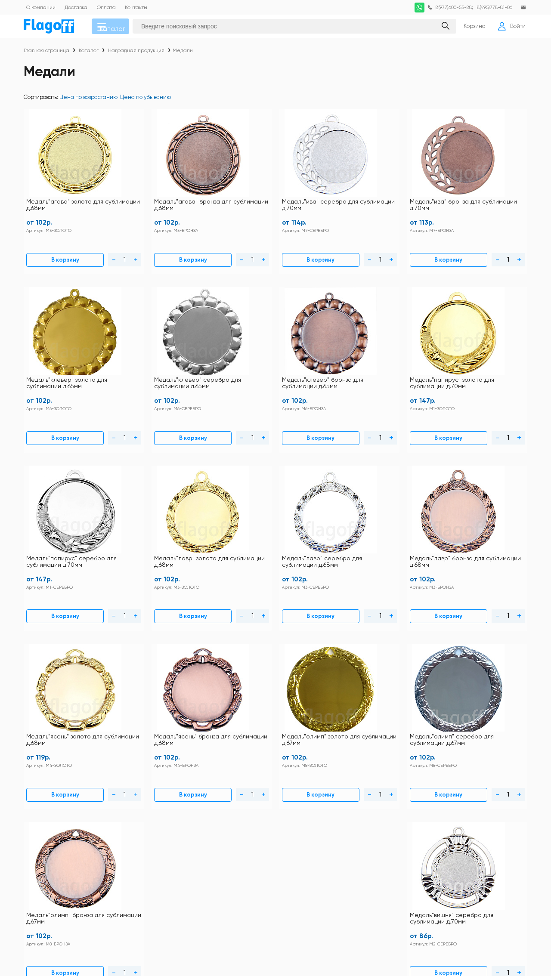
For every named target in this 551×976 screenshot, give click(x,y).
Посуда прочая (433, 821)
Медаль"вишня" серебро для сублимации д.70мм (484, 514)
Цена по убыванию (145, 101)
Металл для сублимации (332, 832)
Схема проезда (186, 827)
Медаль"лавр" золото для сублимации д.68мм (316, 357)
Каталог (116, 28)
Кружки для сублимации (332, 821)
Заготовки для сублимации (448, 832)
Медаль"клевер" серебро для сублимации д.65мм (486, 199)
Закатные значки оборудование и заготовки (458, 846)
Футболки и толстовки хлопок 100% (459, 793)
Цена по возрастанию (88, 101)
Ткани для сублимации (443, 888)
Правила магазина (191, 804)
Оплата (176, 815)
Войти (509, 28)
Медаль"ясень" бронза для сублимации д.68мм (146, 514)
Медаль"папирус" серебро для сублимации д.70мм (233, 357)
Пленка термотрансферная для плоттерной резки (455, 863)
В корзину (45, 249)
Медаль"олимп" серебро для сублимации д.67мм (315, 514)
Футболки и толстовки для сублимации (350, 793)
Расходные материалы (444, 877)
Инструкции (182, 793)
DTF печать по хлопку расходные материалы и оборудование (457, 807)
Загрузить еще (275, 609)
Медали (183, 54)
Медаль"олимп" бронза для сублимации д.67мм (403, 514)
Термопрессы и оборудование (340, 888)
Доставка (234, 804)
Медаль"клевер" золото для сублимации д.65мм (398, 199)
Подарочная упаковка (328, 877)
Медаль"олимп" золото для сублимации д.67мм (233, 514)
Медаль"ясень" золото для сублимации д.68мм (62, 514)
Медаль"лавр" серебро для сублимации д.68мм (398, 357)
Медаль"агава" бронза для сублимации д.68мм (147, 199)
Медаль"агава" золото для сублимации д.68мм (62, 199)
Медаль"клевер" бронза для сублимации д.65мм (58, 357)
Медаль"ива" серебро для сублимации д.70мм (232, 199)
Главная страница (46, 54)
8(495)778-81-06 (492, 7)
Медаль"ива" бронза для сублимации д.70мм (314, 199)
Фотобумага (314, 899)
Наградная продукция (136, 54)
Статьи (174, 838)
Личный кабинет (244, 827)
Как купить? (238, 815)
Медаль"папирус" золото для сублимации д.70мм (144, 357)
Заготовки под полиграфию (334, 844)
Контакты (234, 793)
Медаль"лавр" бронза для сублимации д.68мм (486, 357)
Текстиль (311, 805)
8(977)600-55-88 (448, 7)
